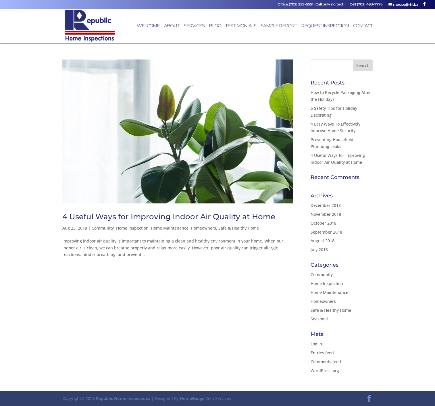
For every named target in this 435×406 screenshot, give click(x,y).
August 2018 (322, 240)
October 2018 (323, 223)
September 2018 (326, 232)
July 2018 (319, 249)
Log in (316, 344)
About (171, 26)
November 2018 (326, 214)
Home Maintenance (169, 228)
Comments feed (326, 361)
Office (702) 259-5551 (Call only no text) (311, 4)
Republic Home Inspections (123, 398)
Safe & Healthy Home (238, 228)
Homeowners (203, 228)
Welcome (148, 26)
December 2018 (326, 205)
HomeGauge (192, 398)
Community (103, 228)
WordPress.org (325, 370)
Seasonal (319, 319)
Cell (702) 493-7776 (366, 4)
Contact (363, 26)
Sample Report (279, 26)
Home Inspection (132, 228)
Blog (215, 26)
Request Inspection (325, 26)
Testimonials (240, 26)
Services (194, 26)
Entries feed (322, 352)
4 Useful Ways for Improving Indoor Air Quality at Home (168, 216)
